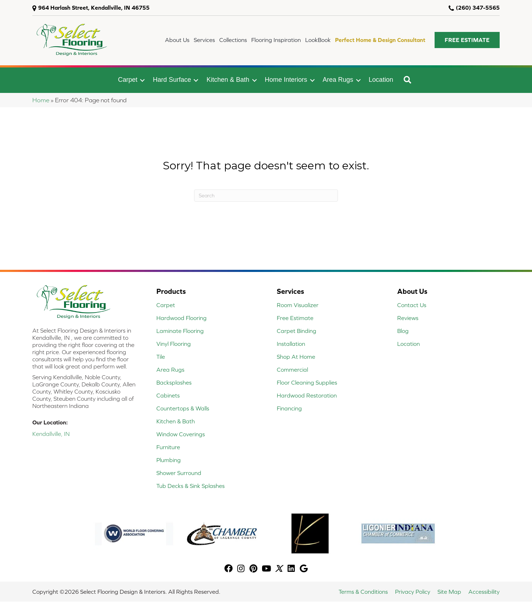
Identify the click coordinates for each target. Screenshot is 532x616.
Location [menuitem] (381, 79)
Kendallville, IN (51, 434)
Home (40, 100)
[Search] (266, 195)
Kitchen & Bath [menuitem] (227, 79)
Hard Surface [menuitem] (172, 79)
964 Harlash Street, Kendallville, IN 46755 (94, 7)
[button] (467, 40)
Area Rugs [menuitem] (338, 79)
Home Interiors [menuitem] (286, 79)
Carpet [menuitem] (127, 79)
